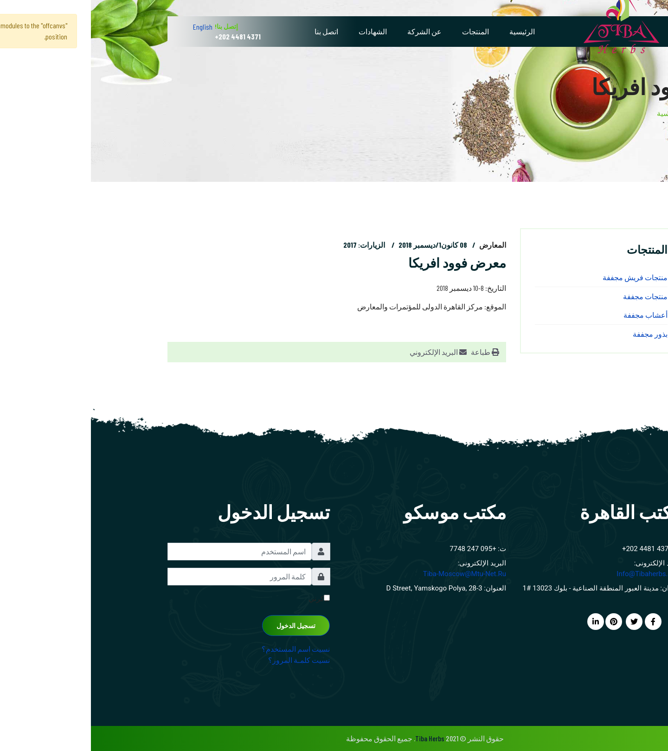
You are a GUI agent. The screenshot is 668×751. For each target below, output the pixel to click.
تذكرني (228, 598)
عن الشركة (333, 31)
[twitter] (543, 621)
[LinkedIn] (504, 621)
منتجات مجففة (554, 296)
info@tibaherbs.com (558, 574)
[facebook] (562, 621)
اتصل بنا (235, 31)
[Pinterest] (522, 621)
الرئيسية (431, 31)
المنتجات (384, 31)
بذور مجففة (559, 333)
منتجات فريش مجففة (544, 277)
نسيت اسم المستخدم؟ (205, 648)
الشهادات (282, 31)
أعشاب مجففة (555, 314)
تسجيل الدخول (205, 625)
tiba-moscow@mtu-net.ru (373, 574)
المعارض (401, 244)
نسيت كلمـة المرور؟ (208, 659)
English (112, 26)
